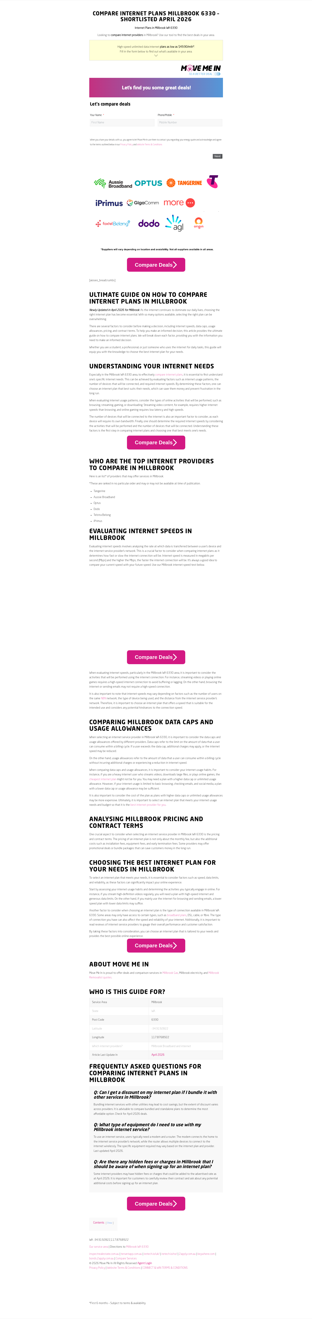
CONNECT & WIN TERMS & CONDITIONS (165, 1268)
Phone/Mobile (165, 115)
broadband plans (177, 915)
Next (217, 156)
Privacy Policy (126, 145)
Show (109, 1223)
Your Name (96, 115)
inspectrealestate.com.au (104, 1254)
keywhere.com (206, 1254)
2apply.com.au (187, 1254)
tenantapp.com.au (131, 1254)
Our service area (98, 1246)
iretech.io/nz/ (169, 1254)
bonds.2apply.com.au (101, 1258)
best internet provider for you (148, 805)
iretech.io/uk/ (151, 1254)
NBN (103, 698)
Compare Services (126, 1258)
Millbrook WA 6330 (137, 1246)
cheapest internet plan (102, 779)
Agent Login (144, 1263)
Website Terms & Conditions (149, 145)
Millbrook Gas (170, 973)
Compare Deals (156, 264)
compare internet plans (169, 374)
